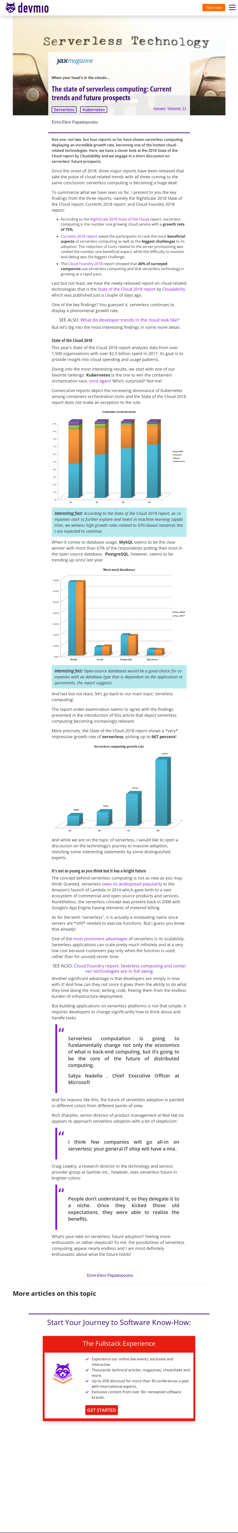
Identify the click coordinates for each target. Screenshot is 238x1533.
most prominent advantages (100, 938)
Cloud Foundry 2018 (86, 263)
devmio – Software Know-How (30, 7)
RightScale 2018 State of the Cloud (119, 219)
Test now (214, 7)
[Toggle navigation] (31, 8)
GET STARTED (101, 1410)
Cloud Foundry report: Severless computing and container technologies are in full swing (130, 968)
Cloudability (173, 289)
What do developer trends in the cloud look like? (129, 320)
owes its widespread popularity (132, 884)
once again (99, 381)
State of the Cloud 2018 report (126, 289)
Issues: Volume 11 (170, 108)
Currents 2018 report (79, 236)
